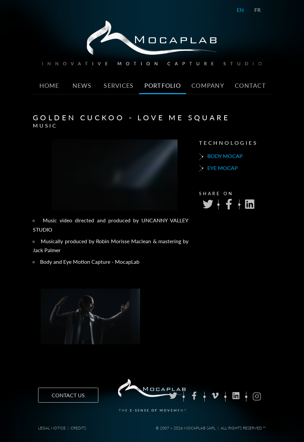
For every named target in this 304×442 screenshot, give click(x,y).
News (82, 85)
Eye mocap (218, 168)
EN (240, 10)
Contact (250, 85)
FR (257, 10)
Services (118, 85)
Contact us (68, 395)
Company (207, 85)
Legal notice (52, 427)
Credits (78, 427)
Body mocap (221, 156)
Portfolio (162, 85)
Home (49, 85)
